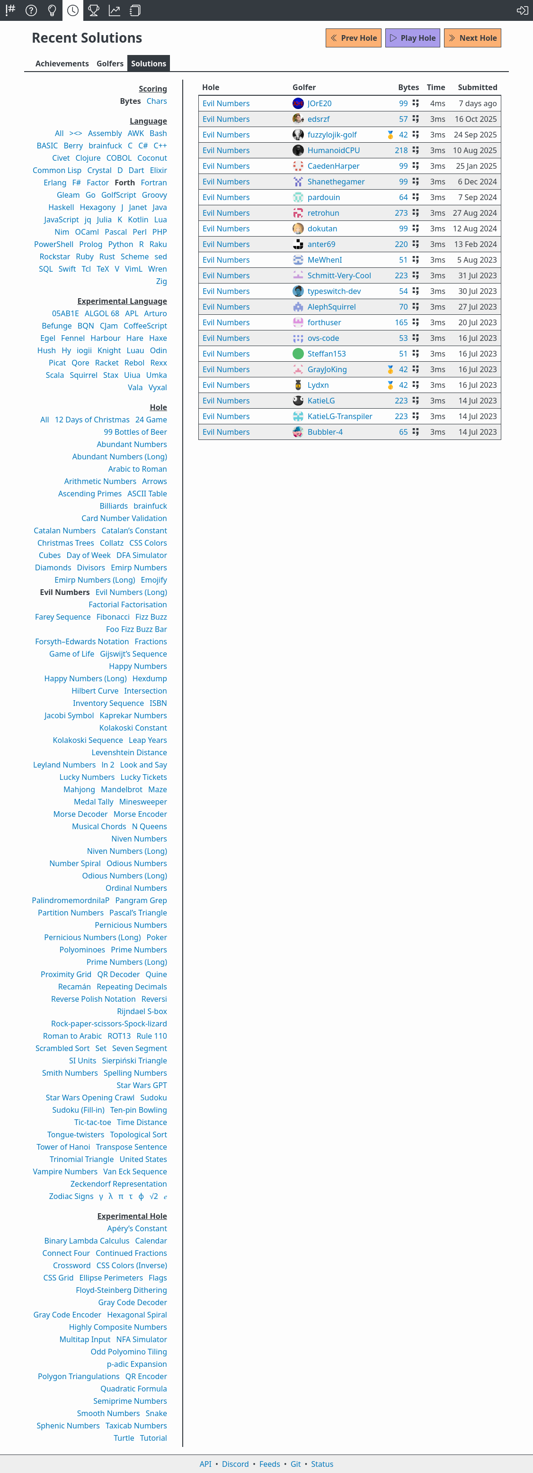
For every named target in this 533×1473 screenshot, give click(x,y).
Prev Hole (353, 38)
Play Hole (413, 38)
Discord (235, 1464)
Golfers (110, 63)
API (206, 1464)
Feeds (269, 1464)
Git (296, 1464)
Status (322, 1464)
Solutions (148, 63)
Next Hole (472, 38)
